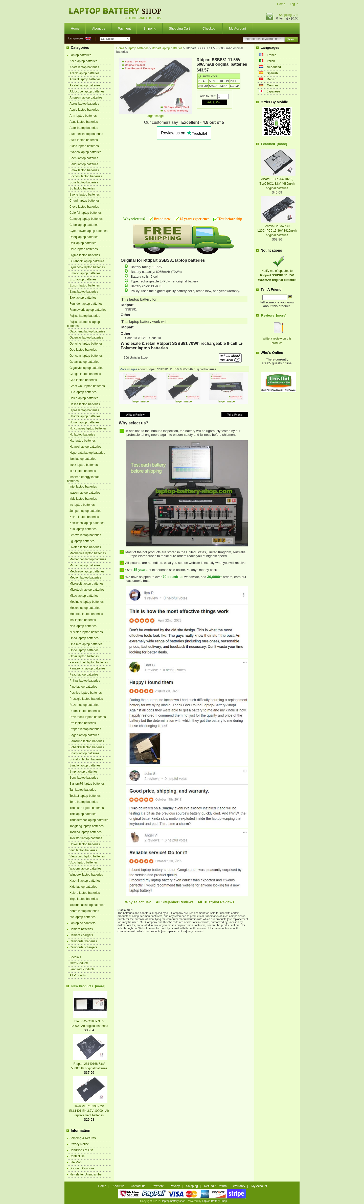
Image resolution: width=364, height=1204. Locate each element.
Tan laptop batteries (83, 789)
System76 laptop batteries (87, 783)
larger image (140, 400)
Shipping (149, 28)
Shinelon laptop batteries (86, 759)
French (271, 55)
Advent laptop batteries (85, 79)
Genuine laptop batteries (86, 343)
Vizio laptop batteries (84, 862)
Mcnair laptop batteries (85, 565)
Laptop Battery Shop (214, 1200)
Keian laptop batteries (84, 517)
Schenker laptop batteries (87, 747)
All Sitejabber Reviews (174, 902)
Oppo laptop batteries (84, 650)
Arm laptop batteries (83, 115)
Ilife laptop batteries (83, 471)
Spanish (272, 73)
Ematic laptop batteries (85, 273)
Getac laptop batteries (84, 362)
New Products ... (81, 963)
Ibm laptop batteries (83, 459)
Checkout (209, 28)
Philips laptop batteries (85, 680)
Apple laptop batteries (84, 109)
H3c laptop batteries (83, 392)
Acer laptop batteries (83, 61)
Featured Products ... (84, 969)
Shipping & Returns (83, 1138)
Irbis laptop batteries (83, 498)
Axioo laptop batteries (84, 146)
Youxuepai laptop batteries (87, 905)
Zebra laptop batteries (84, 911)
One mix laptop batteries (86, 644)
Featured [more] (274, 144)
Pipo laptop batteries (83, 686)
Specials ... (77, 957)
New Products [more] (88, 986)
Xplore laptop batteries (85, 893)
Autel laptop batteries (84, 128)
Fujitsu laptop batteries (85, 316)
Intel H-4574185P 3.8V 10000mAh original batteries (89, 1021)
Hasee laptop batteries (85, 404)
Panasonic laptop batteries (87, 668)
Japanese (273, 91)
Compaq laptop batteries (86, 219)
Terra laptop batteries (84, 802)
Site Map (75, 1162)
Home (281, 4)
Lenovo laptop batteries (85, 535)
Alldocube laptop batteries (87, 91)
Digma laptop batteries (85, 255)
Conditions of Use (82, 1150)
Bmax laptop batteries (84, 170)
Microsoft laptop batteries (86, 583)
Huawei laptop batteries (85, 446)
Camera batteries (81, 929)
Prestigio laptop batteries (86, 699)
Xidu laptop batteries (83, 886)
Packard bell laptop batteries (89, 662)
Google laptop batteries (85, 374)
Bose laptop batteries (84, 182)
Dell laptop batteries (83, 243)
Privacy (175, 1186)
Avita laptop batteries (84, 140)
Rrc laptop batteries (83, 723)
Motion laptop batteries (85, 608)
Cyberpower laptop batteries (88, 231)
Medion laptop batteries (85, 577)
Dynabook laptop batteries (87, 267)
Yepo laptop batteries (84, 899)
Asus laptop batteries (84, 122)
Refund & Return (215, 1186)
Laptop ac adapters (83, 923)
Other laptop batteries (84, 656)
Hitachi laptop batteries (85, 416)
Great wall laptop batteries (87, 386)
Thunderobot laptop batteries (89, 820)
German (272, 85)
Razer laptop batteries (84, 705)
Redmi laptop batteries (85, 711)
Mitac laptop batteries (84, 595)
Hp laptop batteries (82, 434)
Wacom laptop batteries (85, 868)
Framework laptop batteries (88, 309)
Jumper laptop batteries (85, 511)
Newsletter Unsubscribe (86, 1174)
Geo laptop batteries (83, 349)
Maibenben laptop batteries (88, 559)
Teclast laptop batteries (85, 796)
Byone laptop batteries (85, 194)
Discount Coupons (82, 1168)
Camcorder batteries (83, 941)
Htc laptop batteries (83, 440)
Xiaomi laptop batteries (85, 880)
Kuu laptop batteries (83, 529)
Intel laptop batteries (83, 486)
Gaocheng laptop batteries (87, 331)
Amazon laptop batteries (86, 97)
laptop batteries (138, 48)
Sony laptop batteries (84, 777)
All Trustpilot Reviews (215, 902)
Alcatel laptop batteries (85, 85)
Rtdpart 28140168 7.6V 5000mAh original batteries (89, 1063)
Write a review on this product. (277, 338)
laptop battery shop (173, 1200)
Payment (124, 28)
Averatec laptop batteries (86, 134)
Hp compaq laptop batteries (88, 428)
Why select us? (138, 902)
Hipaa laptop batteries (84, 410)
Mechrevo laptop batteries (87, 571)
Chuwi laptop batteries (85, 200)
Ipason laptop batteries (85, 492)
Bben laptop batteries (84, 158)
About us (98, 28)
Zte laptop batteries (83, 917)
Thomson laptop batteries (87, 808)
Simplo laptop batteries (85, 765)
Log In (294, 4)
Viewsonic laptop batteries (87, 856)
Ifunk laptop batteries (84, 465)
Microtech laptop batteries (87, 589)
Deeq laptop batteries (84, 237)
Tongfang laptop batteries (87, 826)
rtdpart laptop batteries (167, 48)
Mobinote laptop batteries (87, 602)
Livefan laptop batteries (85, 547)
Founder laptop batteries (86, 303)
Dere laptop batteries (84, 249)
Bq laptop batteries (82, 188)
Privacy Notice (79, 1144)
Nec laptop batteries (83, 626)
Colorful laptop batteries (86, 212)
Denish (271, 79)
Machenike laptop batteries (88, 553)
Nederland (274, 67)
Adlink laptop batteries (84, 73)
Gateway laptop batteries (86, 337)
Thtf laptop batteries (83, 814)
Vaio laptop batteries (83, 850)
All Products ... (79, 975)
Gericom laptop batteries (86, 355)
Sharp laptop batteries (84, 753)
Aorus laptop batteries (84, 103)
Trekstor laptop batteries (86, 838)
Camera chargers (81, 935)
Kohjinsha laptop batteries (87, 523)
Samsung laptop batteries (87, 741)
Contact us (138, 1186)
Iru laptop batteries (82, 505)
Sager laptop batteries (84, 735)
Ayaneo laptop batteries (85, 152)
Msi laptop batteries (83, 620)
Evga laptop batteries (84, 291)
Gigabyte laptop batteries (86, 368)
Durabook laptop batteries (87, 261)
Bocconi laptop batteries (86, 176)
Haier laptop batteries (84, 398)
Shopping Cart (288, 15)
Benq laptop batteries (84, 164)
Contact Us (77, 1156)
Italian (271, 61)
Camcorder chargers (83, 947)
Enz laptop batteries (83, 279)
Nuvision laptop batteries (86, 632)
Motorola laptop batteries (86, 614)
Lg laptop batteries (82, 541)
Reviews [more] (273, 315)
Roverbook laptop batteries (88, 717)
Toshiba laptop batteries (86, 832)
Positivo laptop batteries (86, 692)
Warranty (239, 1186)
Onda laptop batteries (84, 638)
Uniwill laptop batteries (85, 844)
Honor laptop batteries (84, 422)
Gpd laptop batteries (83, 380)
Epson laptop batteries (85, 285)
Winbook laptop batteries (86, 874)
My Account (237, 28)
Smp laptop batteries (83, 771)
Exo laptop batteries (83, 297)
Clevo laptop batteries (84, 206)
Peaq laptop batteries (84, 674)
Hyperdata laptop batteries (87, 452)
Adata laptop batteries (84, 67)
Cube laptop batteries (84, 225)
